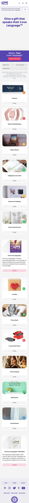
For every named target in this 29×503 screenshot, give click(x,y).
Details (14, 103)
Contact (23, 483)
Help (6, 483)
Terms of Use (7, 493)
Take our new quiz (15, 59)
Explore (14, 270)
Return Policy (22, 493)
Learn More (17, 10)
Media (14, 483)
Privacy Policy (14, 493)
